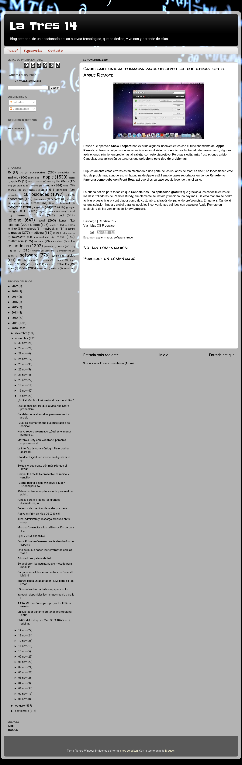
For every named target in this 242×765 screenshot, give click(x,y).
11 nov (22, 646)
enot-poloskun (129, 750)
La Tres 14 (43, 26)
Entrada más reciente (101, 355)
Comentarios (19, 108)
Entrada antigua (221, 355)
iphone (14, 220)
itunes (63, 220)
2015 (15, 307)
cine (65, 185)
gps (15, 211)
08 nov (22, 662)
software (119, 237)
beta (49, 181)
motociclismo (41, 237)
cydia (68, 195)
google (70, 207)
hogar (41, 211)
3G (21, 172)
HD (26, 211)
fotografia (15, 207)
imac (62, 211)
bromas (21, 185)
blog (10, 185)
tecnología (44, 260)
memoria (70, 233)
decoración (39, 199)
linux (14, 228)
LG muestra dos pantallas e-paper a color (43, 589)
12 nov (22, 640)
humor (51, 211)
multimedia (16, 241)
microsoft (18, 237)
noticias (21, 245)
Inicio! (12, 51)
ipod (42, 220)
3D (9, 172)
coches (12, 190)
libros (71, 225)
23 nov (22, 364)
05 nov (22, 677)
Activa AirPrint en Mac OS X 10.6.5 (39, 513)
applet (72, 177)
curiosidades (36, 194)
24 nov (22, 359)
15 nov (22, 396)
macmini (70, 228)
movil (60, 237)
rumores (36, 250)
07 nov (22, 667)
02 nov (22, 693)
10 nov (22, 651)
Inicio (163, 355)
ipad (61, 215)
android (13, 177)
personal (48, 246)
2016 (15, 302)
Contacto (55, 51)
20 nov (22, 380)
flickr (51, 203)
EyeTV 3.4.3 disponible (31, 536)
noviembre (22, 338)
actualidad (64, 172)
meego (57, 232)
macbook (30, 228)
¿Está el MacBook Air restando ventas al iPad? (46, 400)
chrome (34, 185)
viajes (11, 268)
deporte (55, 199)
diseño (71, 199)
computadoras (33, 190)
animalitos (33, 177)
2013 (15, 312)
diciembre (21, 333)
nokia (71, 241)
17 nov (22, 385)
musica (38, 241)
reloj (72, 246)
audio (39, 181)
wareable (41, 268)
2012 (15, 318)
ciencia (48, 185)
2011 (15, 323)
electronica (18, 203)
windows (69, 268)
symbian (56, 255)
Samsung (49, 250)
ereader (35, 203)
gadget (36, 207)
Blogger (170, 750)
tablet (71, 255)
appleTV (16, 181)
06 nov (22, 672)
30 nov (22, 343)
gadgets (50, 207)
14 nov (22, 630)
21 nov (22, 374)
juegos (35, 225)
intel (72, 211)
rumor (17, 250)
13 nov (22, 635)
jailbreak (14, 225)
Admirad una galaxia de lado (35, 558)
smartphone (65, 250)
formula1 (65, 203)
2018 (15, 291)
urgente (49, 264)
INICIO (11, 726)
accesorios (38, 172)
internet (20, 215)
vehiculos (63, 264)
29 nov (22, 348)
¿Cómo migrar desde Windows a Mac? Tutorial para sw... (41, 484)
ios (42, 215)
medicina (37, 233)
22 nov (22, 369)
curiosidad (13, 195)
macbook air (51, 228)
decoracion (16, 199)
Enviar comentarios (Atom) (117, 363)
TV (36, 264)
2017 (15, 296)
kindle (53, 225)
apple (99, 237)
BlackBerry (62, 181)
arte (30, 181)
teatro (32, 260)
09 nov (22, 656)
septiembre (22, 711)
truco (129, 237)
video (23, 268)
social (11, 255)
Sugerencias (32, 51)
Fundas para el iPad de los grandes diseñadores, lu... (39, 501)
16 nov (22, 390)
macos (108, 237)
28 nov (22, 353)
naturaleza (57, 241)
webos (55, 268)
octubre (20, 705)
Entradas (17, 102)
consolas (61, 190)
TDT (19, 260)
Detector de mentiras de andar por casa (42, 508)
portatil (60, 246)
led (62, 225)
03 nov (22, 688)
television (59, 260)
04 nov (22, 683)
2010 (15, 328)
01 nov (22, 699)
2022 (15, 286)
